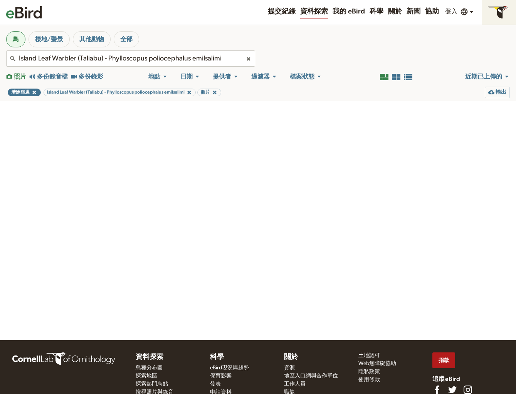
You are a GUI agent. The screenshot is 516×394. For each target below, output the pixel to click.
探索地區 (146, 376)
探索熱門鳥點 (152, 384)
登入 (451, 11)
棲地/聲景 (49, 39)
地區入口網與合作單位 (311, 376)
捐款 (444, 360)
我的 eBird (349, 11)
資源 (289, 368)
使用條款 (369, 379)
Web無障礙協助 (377, 363)
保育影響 (221, 376)
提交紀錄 (282, 11)
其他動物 (91, 39)
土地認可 (369, 355)
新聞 (413, 11)
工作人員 (295, 384)
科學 (376, 11)
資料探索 (314, 11)
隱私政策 (369, 371)
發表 (215, 384)
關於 (395, 11)
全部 (126, 39)
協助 (432, 11)
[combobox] (130, 58)
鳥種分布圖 (149, 368)
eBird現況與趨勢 (229, 368)
